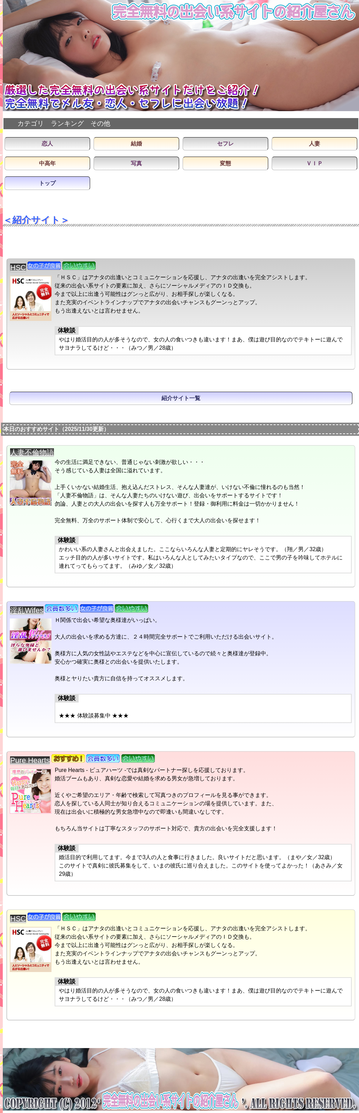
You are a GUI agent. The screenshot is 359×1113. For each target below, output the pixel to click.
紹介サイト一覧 (180, 398)
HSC (18, 268)
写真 (136, 163)
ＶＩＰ (314, 163)
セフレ (225, 144)
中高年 (47, 163)
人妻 (314, 144)
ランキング (67, 123)
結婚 (136, 144)
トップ (47, 183)
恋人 (47, 144)
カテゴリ (30, 123)
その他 (100, 123)
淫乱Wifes (26, 610)
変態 (225, 163)
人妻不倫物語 (32, 452)
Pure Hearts (30, 760)
